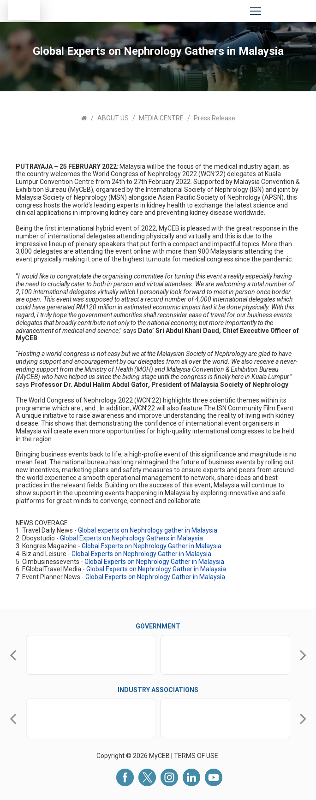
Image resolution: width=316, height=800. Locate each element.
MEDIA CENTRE (161, 118)
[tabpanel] (158, 148)
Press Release (214, 118)
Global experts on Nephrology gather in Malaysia (147, 530)
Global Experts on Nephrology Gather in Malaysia (151, 546)
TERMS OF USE (197, 755)
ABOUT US (113, 118)
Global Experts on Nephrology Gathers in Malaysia (131, 538)
